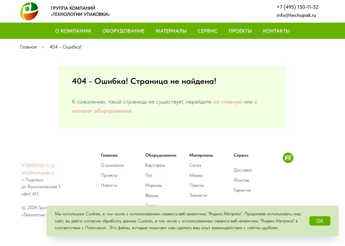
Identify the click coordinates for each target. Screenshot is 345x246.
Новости (109, 185)
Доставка (243, 170)
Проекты (240, 31)
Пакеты (196, 185)
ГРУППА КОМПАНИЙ (73, 8)
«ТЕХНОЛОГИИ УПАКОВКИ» (80, 14)
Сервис (208, 31)
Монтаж (241, 180)
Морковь (153, 185)
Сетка (195, 165)
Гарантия (242, 190)
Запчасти (198, 195)
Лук (148, 175)
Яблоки (152, 195)
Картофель (155, 165)
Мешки (196, 175)
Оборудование (123, 31)
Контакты (276, 31)
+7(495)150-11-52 (38, 165)
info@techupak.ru (296, 15)
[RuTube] (288, 161)
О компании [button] (73, 31)
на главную (228, 101)
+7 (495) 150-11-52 (297, 7)
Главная (28, 47)
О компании (112, 165)
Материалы (171, 31)
